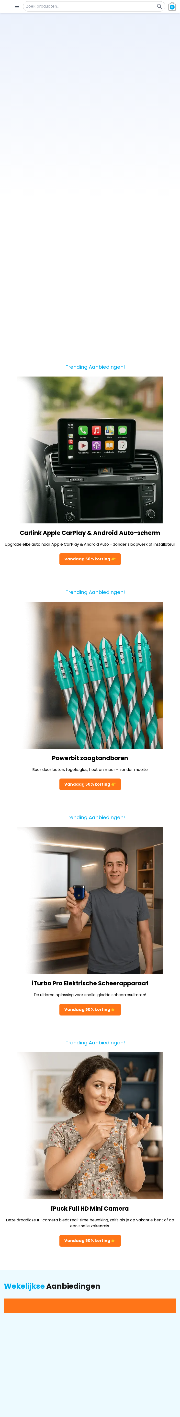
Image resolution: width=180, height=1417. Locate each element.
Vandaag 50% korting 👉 (90, 559)
